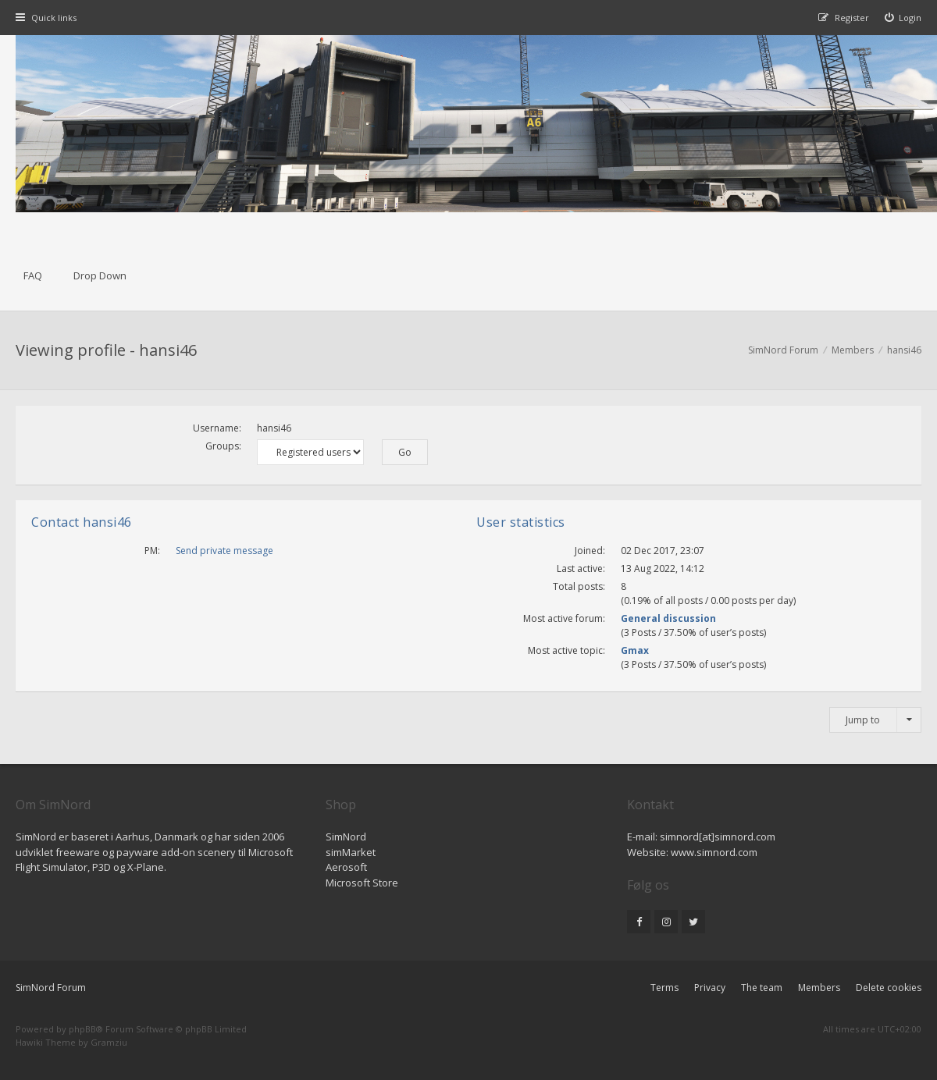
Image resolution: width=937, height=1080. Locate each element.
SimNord (346, 837)
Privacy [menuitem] (709, 987)
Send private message (224, 550)
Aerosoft (346, 867)
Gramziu (109, 1042)
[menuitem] (903, 17)
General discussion (668, 618)
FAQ (32, 275)
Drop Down (99, 275)
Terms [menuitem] (664, 987)
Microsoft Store (362, 883)
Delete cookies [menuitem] (888, 987)
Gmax (635, 650)
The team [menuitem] (761, 987)
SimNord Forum (51, 987)
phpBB (82, 1029)
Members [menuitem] (819, 987)
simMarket (351, 852)
